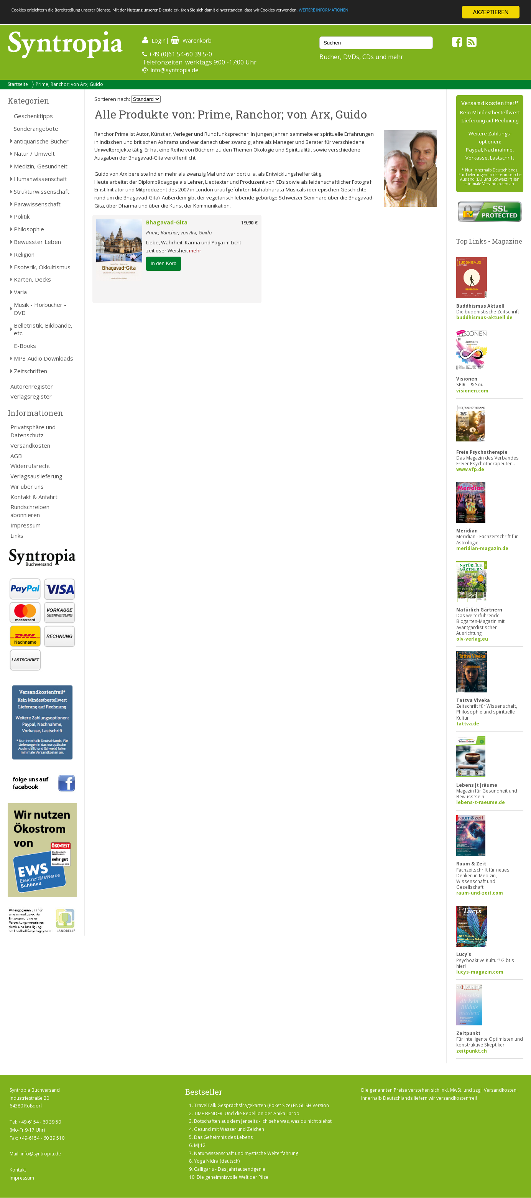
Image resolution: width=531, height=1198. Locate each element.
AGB (16, 456)
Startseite (18, 84)
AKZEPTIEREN (490, 12)
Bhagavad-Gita (166, 222)
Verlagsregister (31, 396)
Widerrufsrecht (30, 466)
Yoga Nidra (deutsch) (217, 1161)
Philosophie (29, 229)
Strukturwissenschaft (41, 191)
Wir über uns (27, 486)
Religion (24, 254)
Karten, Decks (32, 279)
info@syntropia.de (175, 70)
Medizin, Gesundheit (40, 166)
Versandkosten (30, 445)
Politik (22, 216)
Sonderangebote (36, 128)
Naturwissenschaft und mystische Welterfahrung (246, 1153)
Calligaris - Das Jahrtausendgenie (229, 1169)
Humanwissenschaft (40, 179)
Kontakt (18, 1170)
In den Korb (163, 263)
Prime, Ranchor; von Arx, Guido (69, 84)
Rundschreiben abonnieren (29, 511)
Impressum (25, 525)
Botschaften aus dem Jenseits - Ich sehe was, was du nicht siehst (263, 1121)
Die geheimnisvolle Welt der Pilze (232, 1177)
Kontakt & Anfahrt (34, 497)
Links (16, 535)
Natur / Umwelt (34, 153)
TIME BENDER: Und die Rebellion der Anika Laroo (246, 1113)
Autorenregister (31, 386)
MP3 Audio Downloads (43, 358)
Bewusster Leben (37, 242)
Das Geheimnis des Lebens (223, 1137)
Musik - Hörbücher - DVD (40, 308)
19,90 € (249, 222)
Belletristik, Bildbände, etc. (43, 329)
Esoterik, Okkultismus (42, 267)
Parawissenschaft (37, 204)
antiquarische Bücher (41, 141)
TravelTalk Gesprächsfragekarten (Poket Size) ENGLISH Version (261, 1105)
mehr (195, 250)
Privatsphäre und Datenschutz (33, 431)
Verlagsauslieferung (36, 476)
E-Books (25, 345)
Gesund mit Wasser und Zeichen (229, 1129)
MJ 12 (199, 1145)
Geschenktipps (33, 116)
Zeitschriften (30, 371)
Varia (20, 292)
